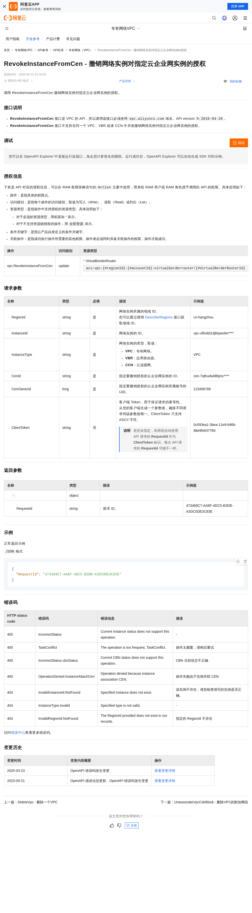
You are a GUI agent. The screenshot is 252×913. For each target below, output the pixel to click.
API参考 (43, 50)
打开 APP (237, 6)
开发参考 (33, 39)
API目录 (58, 50)
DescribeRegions (159, 317)
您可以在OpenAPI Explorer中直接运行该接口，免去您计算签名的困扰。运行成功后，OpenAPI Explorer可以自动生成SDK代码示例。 (117, 156)
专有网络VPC (24, 50)
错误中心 (18, 733)
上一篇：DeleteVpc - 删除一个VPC (31, 803)
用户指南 (12, 39)
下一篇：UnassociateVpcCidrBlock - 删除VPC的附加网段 (204, 803)
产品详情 (125, 81)
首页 (7, 50)
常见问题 (73, 39)
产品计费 (53, 39)
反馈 (131, 826)
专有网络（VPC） (81, 50)
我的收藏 (236, 81)
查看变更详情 (165, 771)
